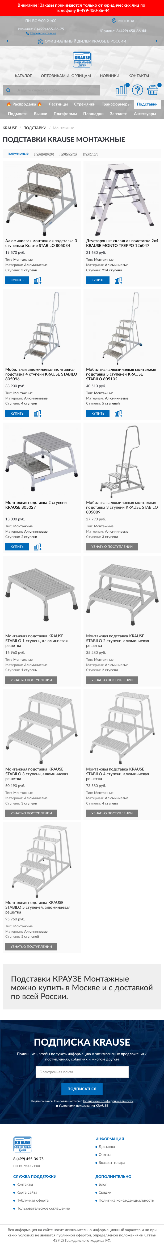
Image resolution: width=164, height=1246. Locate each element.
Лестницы (58, 104)
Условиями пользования (77, 1105)
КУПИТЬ (17, 280)
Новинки (109, 76)
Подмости (18, 114)
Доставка (107, 1147)
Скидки (105, 1192)
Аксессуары (145, 114)
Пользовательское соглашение (43, 1208)
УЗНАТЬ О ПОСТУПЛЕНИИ (112, 546)
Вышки (40, 114)
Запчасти (119, 114)
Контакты (138, 76)
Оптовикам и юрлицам (66, 76)
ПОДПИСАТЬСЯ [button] (82, 1089)
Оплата (105, 1155)
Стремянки (84, 104)
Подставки (147, 104)
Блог (103, 1184)
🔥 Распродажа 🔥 (24, 104)
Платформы (65, 114)
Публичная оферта (32, 1200)
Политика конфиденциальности (126, 1200)
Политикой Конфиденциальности (108, 1101)
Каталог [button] (23, 76)
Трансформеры (116, 104)
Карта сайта (26, 1192)
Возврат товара (112, 1163)
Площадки (93, 114)
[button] (41, 33)
